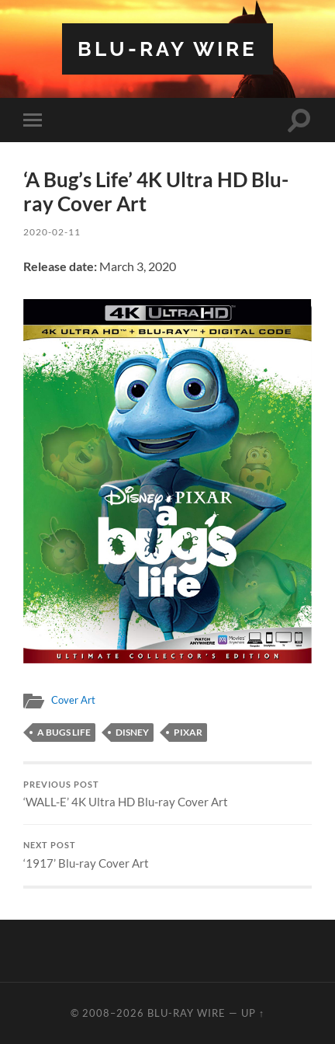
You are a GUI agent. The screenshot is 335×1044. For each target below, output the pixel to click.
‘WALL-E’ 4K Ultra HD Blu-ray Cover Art (167, 794)
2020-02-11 (52, 232)
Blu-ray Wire (167, 49)
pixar (188, 732)
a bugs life (64, 732)
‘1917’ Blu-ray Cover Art (167, 855)
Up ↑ (252, 1013)
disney (132, 732)
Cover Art (73, 700)
